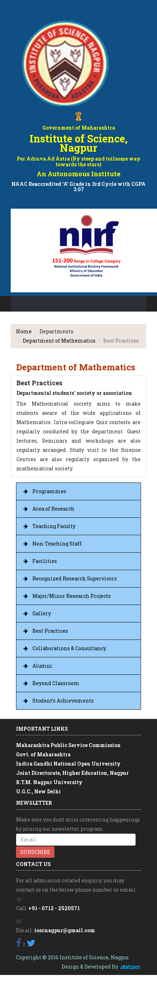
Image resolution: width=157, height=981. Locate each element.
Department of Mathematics (59, 340)
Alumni (42, 665)
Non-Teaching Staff (57, 543)
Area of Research (53, 508)
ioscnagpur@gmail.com (64, 930)
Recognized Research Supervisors (74, 578)
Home (24, 331)
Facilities (44, 561)
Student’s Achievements (63, 700)
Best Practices (50, 630)
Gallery (41, 613)
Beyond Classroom (55, 683)
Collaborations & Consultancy (69, 648)
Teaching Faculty (53, 526)
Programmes (49, 491)
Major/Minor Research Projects (71, 596)
